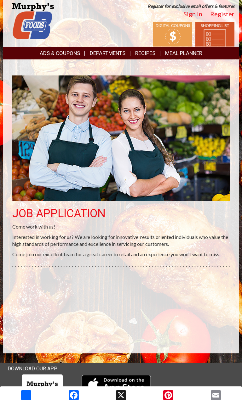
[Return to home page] (33, 20)
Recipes (145, 53)
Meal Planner (183, 53)
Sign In (192, 14)
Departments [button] (107, 53)
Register (222, 14)
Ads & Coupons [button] (60, 53)
